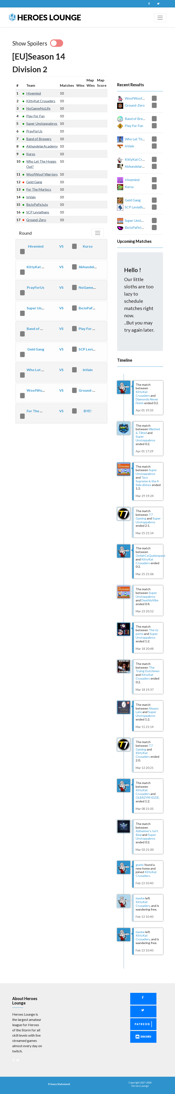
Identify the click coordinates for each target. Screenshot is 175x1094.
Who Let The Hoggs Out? (47, 370)
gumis (140, 865)
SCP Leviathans (37, 212)
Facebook (149, 3)
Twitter (158, 3)
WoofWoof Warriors (42, 174)
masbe (140, 898)
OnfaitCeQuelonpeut (150, 555)
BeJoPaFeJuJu (37, 204)
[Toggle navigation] (160, 17)
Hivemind (33, 93)
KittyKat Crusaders (40, 101)
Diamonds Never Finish (147, 401)
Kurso (30, 154)
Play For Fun (35, 116)
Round (25, 233)
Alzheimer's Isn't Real (147, 833)
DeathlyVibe (149, 600)
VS (61, 246)
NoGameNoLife (38, 108)
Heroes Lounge (45, 17)
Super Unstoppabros (41, 123)
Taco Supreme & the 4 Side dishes (147, 481)
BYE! (88, 411)
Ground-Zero (36, 220)
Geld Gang (34, 182)
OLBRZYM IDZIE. (148, 797)
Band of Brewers (38, 139)
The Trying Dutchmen (147, 669)
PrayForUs (34, 131)
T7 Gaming (144, 516)
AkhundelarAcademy (42, 146)
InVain (31, 197)
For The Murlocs (38, 189)
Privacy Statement (59, 1084)
